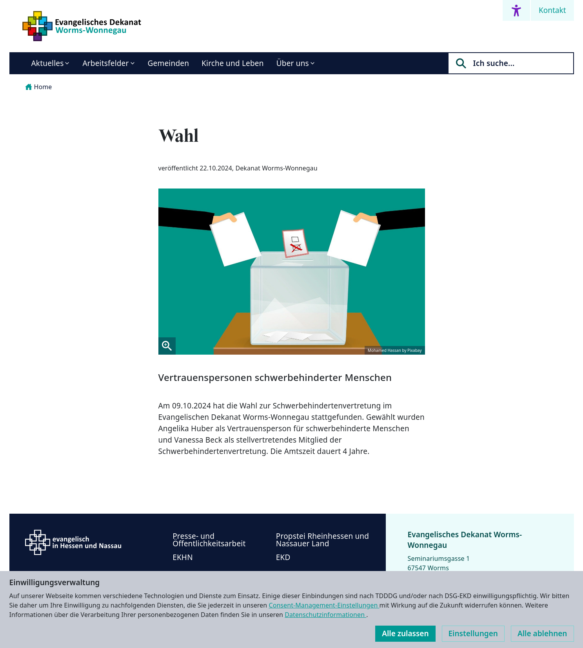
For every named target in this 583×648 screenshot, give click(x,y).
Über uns (292, 63)
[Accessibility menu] (516, 10)
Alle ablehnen (542, 633)
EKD (283, 557)
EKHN (183, 557)
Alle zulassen (405, 633)
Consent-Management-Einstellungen (324, 605)
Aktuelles (47, 63)
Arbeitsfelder (105, 63)
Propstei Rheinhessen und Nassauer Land (322, 540)
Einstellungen (473, 633)
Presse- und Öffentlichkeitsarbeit (209, 540)
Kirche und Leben (233, 63)
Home (38, 86)
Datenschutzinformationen (325, 614)
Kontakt (552, 10)
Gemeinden (168, 63)
